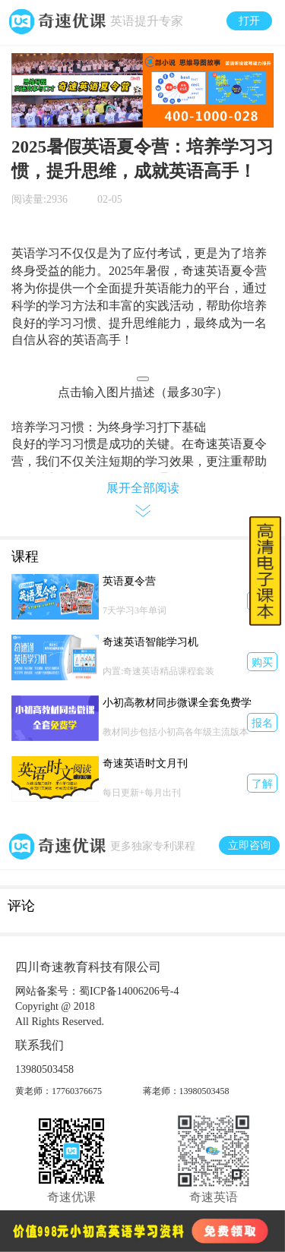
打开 (249, 21)
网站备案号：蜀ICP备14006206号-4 (97, 991)
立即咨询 (249, 845)
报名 (262, 723)
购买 (262, 662)
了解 (262, 784)
